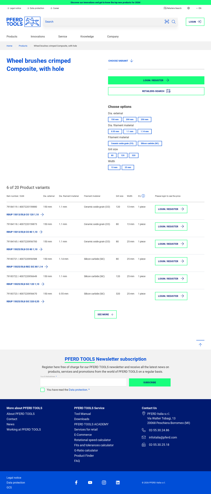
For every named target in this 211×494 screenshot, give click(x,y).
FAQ (77, 461)
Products (12, 36)
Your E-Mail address (47, 376)
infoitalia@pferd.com (159, 437)
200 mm (129, 119)
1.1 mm (129, 131)
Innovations (38, 36)
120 (122, 155)
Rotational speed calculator (92, 440)
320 (133, 155)
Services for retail (86, 429)
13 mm (114, 167)
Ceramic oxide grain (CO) (122, 143)
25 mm (128, 167)
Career (54, 8)
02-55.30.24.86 (155, 430)
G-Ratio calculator (86, 450)
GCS (9, 487)
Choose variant (121, 61)
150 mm (115, 119)
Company (113, 36)
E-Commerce (83, 434)
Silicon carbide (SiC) (150, 143)
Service (62, 36)
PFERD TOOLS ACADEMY (91, 424)
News (10, 424)
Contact (12, 419)
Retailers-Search (173, 8)
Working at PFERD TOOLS (24, 429)
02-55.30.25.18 (155, 444)
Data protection (36, 8)
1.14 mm (145, 131)
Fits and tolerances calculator (94, 445)
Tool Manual (82, 414)
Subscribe (149, 382)
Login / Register (156, 80)
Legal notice (14, 8)
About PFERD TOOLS (21, 414)
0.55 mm (115, 131)
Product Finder (84, 455)
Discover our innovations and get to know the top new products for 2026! (105, 2)
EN (198, 8)
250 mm (144, 119)
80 (112, 155)
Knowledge (87, 36)
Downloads (81, 419)
